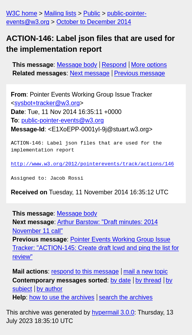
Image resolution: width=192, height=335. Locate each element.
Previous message (139, 73)
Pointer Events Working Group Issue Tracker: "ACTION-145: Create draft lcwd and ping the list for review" (95, 248)
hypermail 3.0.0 (113, 312)
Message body (77, 64)
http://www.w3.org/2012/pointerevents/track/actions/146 (92, 164)
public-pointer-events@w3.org (62, 120)
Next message (90, 73)
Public (91, 13)
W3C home (21, 13)
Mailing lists (60, 13)
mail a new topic (145, 271)
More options (149, 64)
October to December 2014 (94, 22)
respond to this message (84, 271)
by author (50, 289)
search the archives (126, 297)
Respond (114, 64)
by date (120, 280)
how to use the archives (61, 297)
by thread (148, 280)
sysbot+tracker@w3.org (47, 103)
